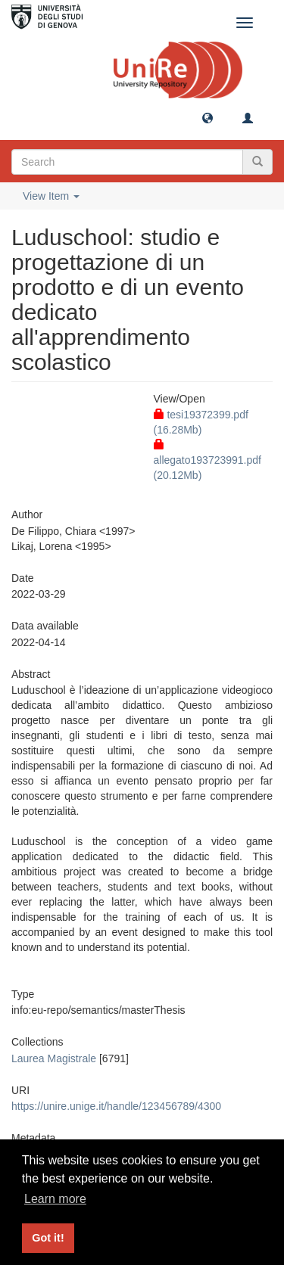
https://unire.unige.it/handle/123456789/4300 (116, 1106)
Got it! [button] (48, 1238)
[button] (207, 117)
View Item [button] (51, 196)
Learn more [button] (55, 1198)
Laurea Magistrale (53, 1058)
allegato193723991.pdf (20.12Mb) (207, 460)
